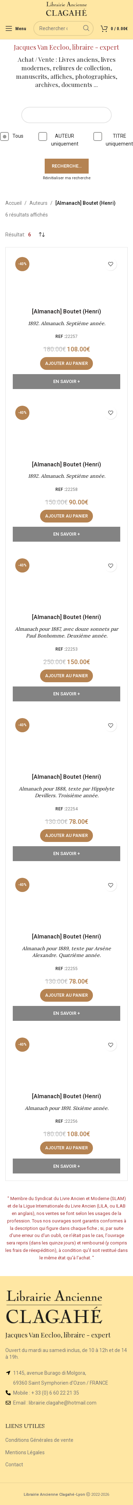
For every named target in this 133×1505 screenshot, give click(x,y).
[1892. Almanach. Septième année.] (66, 279)
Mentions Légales (25, 1452)
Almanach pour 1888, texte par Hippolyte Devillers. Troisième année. (66, 792)
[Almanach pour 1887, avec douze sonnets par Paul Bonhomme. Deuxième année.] (66, 582)
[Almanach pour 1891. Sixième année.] (66, 1061)
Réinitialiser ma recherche (66, 178)
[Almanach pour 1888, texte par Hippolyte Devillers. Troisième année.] (66, 742)
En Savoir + (66, 381)
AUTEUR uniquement (58, 139)
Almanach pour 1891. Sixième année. (67, 1108)
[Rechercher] (63, 28)
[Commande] (41, 234)
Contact (14, 1464)
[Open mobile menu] (16, 28)
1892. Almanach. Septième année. (66, 323)
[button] (66, 363)
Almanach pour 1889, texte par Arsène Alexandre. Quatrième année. (66, 952)
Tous (11, 136)
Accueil (13, 203)
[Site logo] (66, 8)
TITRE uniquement (113, 139)
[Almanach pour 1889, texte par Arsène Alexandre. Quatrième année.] (66, 902)
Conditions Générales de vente (39, 1440)
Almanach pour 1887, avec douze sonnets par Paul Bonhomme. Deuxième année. (66, 632)
